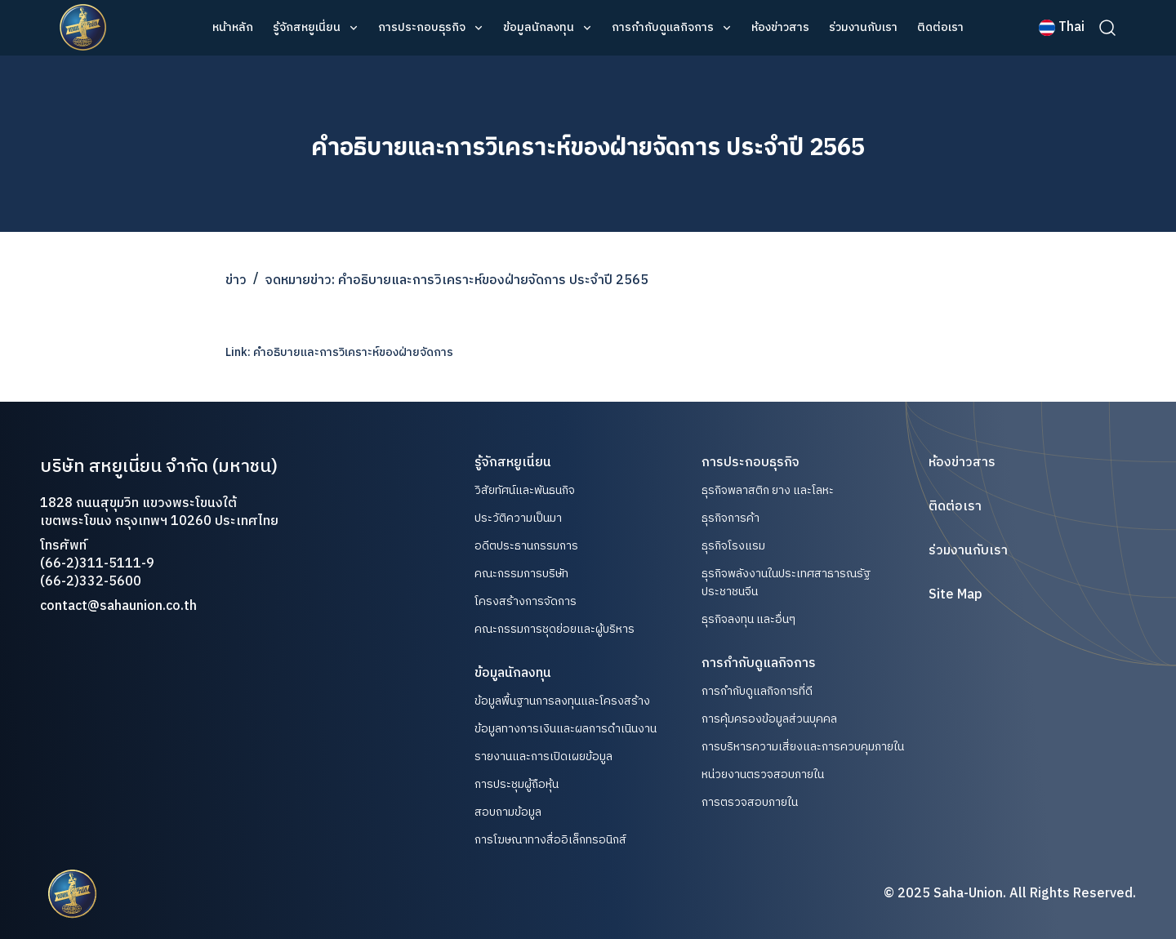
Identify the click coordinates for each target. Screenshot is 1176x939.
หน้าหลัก (232, 28)
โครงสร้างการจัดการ (525, 602)
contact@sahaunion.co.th (118, 606)
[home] (83, 27)
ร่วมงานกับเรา (863, 28)
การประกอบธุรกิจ (422, 28)
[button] (316, 28)
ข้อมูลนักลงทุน (538, 28)
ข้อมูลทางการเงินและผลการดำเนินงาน (565, 729)
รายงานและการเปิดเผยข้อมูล (543, 757)
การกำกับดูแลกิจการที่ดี (757, 692)
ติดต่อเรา (940, 28)
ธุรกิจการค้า (731, 518)
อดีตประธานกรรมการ (526, 546)
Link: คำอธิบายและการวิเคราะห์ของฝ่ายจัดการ (339, 352)
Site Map (955, 595)
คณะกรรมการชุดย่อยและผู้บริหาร (554, 630)
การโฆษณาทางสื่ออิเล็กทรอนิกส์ (550, 840)
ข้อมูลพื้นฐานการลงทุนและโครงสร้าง (562, 701)
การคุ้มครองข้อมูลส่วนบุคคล (769, 719)
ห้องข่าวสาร (780, 28)
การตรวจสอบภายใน (750, 802)
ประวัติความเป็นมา (518, 518)
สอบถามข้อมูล (507, 812)
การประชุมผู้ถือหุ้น (516, 785)
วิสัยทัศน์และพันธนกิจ (524, 491)
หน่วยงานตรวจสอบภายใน (763, 774)
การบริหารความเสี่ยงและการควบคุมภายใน (803, 746)
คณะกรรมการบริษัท (521, 574)
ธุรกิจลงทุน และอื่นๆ (748, 619)
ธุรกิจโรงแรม (733, 545)
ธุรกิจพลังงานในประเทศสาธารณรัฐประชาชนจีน (786, 582)
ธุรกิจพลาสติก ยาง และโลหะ (768, 490)
